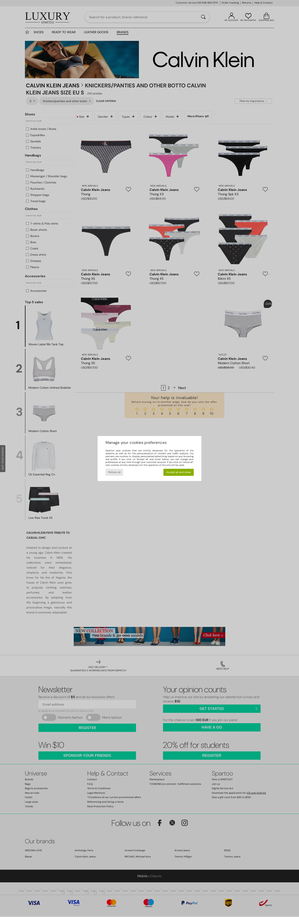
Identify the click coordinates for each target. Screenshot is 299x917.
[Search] (203, 17)
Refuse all (114, 472)
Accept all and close (178, 472)
